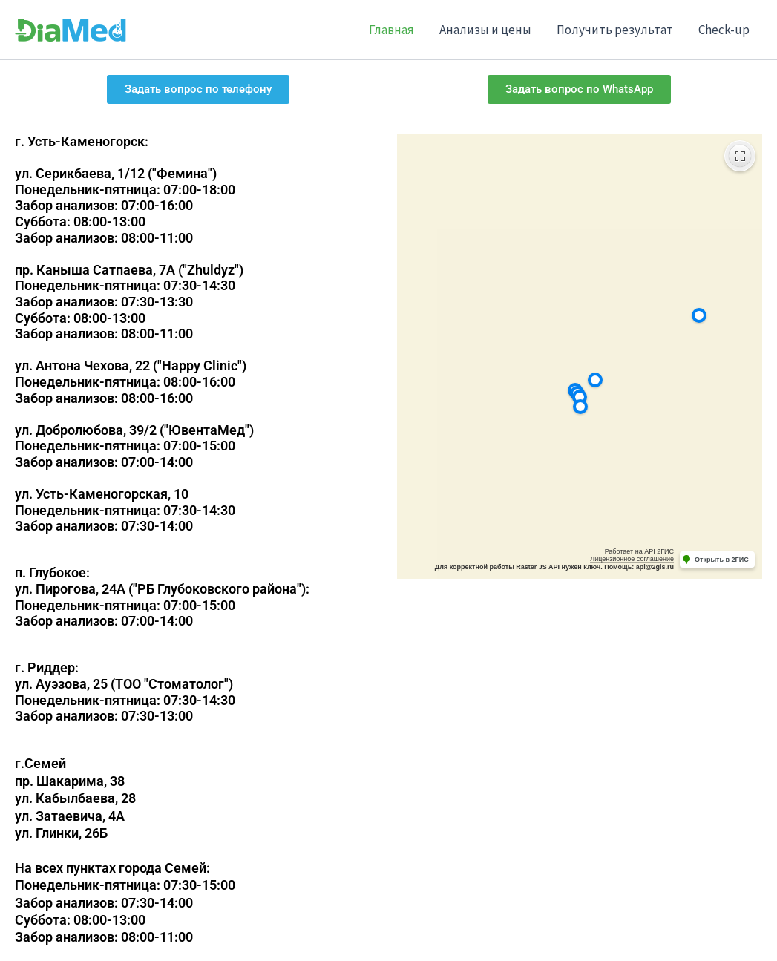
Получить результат (615, 30)
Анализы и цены (485, 30)
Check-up (724, 30)
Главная (391, 30)
